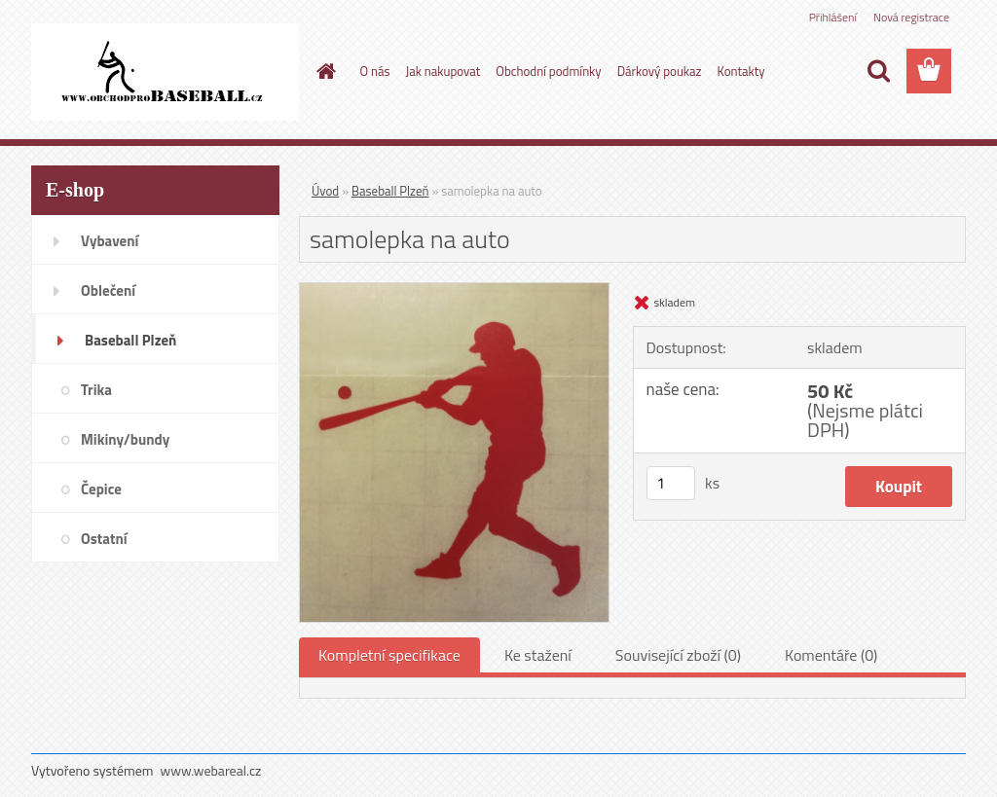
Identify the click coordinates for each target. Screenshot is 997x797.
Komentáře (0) (831, 655)
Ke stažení (538, 655)
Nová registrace (911, 17)
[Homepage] (323, 71)
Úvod (325, 190)
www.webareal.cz (211, 770)
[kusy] (670, 483)
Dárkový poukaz (659, 71)
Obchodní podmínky (548, 71)
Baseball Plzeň (389, 190)
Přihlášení (833, 17)
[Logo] (165, 72)
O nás (375, 71)
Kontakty (740, 71)
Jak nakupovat (443, 71)
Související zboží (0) (678, 655)
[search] (878, 71)
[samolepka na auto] (454, 291)
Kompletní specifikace (389, 655)
